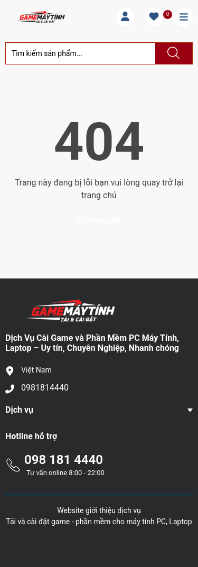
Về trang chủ (99, 220)
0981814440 (45, 388)
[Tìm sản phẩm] (80, 53)
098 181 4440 (63, 459)
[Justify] (172, 53)
